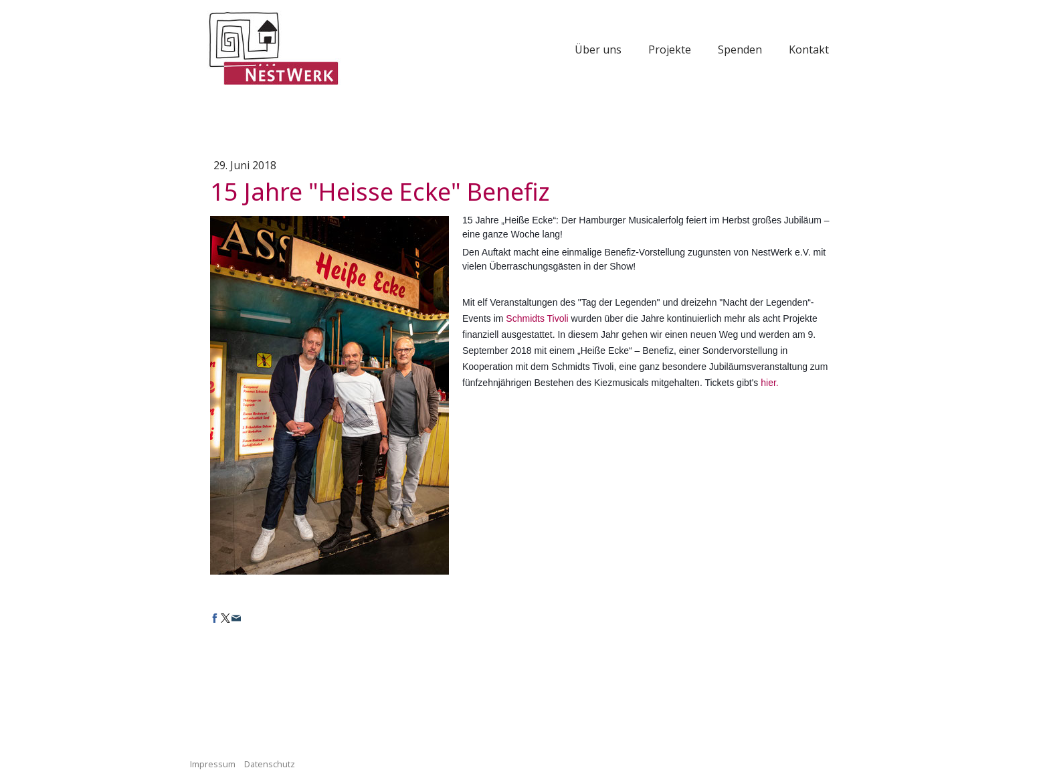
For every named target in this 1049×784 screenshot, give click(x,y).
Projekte (669, 49)
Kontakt (809, 49)
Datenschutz (269, 764)
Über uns (598, 49)
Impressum (212, 764)
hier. (769, 382)
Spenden (740, 49)
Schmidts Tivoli (537, 318)
